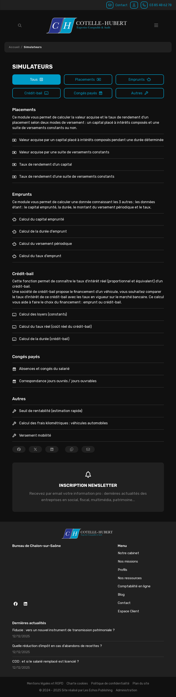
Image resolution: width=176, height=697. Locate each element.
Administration (126, 690)
